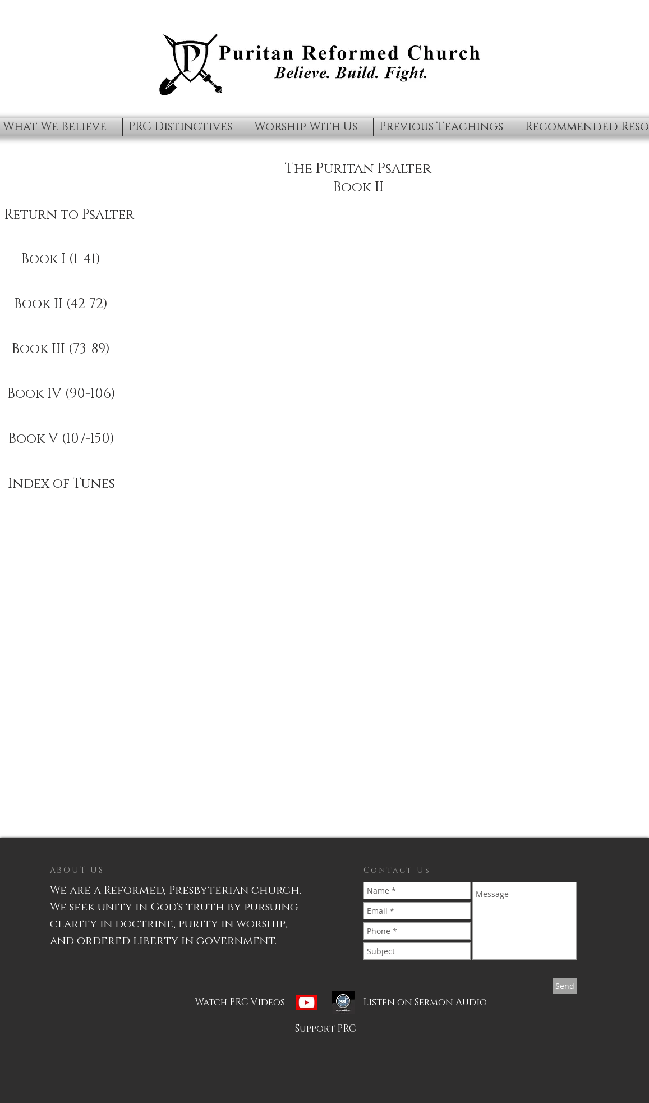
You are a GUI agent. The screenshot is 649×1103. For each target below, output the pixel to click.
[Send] (565, 986)
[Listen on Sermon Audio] (409, 1002)
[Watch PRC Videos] (263, 1002)
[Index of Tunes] (61, 484)
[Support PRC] (326, 1029)
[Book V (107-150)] (61, 439)
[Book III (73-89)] (61, 349)
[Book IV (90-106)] (61, 394)
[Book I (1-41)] (61, 260)
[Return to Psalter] (69, 215)
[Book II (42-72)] (61, 305)
